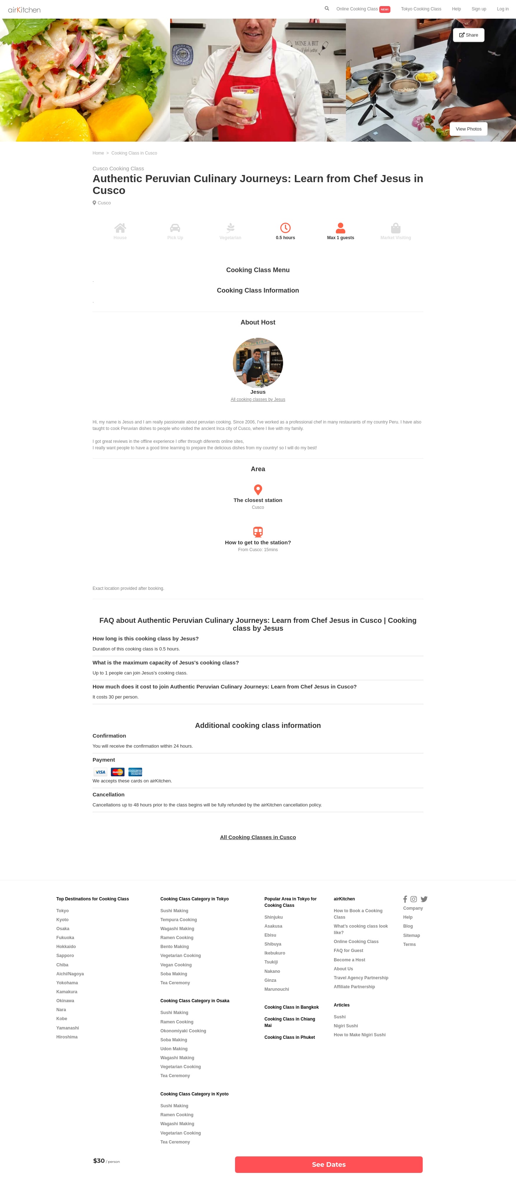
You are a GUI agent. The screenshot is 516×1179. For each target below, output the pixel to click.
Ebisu (270, 935)
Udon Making (174, 1048)
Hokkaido (66, 946)
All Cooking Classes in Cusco (258, 837)
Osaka (62, 928)
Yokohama (67, 982)
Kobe (61, 1018)
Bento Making (174, 946)
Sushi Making (174, 910)
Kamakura (67, 991)
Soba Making (173, 973)
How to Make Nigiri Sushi (359, 1034)
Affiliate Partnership (354, 986)
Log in (503, 8)
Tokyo (62, 910)
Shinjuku (273, 917)
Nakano (272, 971)
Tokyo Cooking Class (421, 8)
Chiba (62, 964)
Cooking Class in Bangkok (291, 1007)
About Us (343, 968)
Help (456, 8)
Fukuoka (65, 937)
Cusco (104, 202)
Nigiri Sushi (346, 1025)
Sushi (340, 1016)
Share (468, 35)
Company (413, 908)
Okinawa (65, 1000)
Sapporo (65, 955)
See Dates (329, 1165)
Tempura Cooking (178, 919)
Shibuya (272, 944)
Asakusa (273, 926)
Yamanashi (67, 1028)
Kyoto (62, 919)
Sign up (479, 8)
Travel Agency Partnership (361, 977)
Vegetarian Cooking (180, 955)
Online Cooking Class (363, 9)
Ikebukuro (274, 953)
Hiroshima (67, 1037)
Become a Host (349, 959)
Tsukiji (271, 962)
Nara (61, 1009)
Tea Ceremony (175, 982)
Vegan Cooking (176, 964)
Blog (408, 926)
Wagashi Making (177, 928)
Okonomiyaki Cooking (183, 1030)
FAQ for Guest (348, 950)
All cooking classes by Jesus (258, 399)
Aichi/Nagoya (70, 973)
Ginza (270, 980)
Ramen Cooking (176, 937)
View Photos (469, 129)
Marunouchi (276, 989)
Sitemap (411, 935)
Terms (409, 944)
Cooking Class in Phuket (289, 1037)
